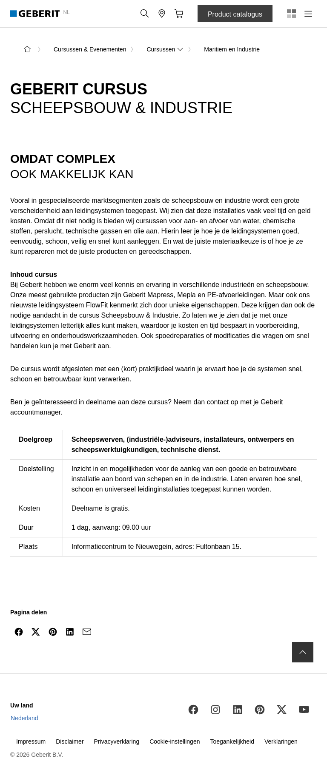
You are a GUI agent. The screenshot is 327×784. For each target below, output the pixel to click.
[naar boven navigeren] (302, 652)
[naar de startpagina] (27, 49)
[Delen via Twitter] (35, 631)
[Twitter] (281, 709)
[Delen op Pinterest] (52, 631)
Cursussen (165, 49)
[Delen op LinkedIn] (69, 631)
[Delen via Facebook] (18, 631)
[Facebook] (193, 709)
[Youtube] (304, 709)
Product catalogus (235, 14)
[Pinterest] (259, 709)
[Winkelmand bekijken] (178, 13)
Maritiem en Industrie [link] (232, 49)
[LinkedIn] (237, 709)
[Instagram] (215, 709)
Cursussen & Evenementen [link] (90, 49)
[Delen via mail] (86, 631)
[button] (144, 13)
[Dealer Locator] (161, 13)
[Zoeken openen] (144, 13)
